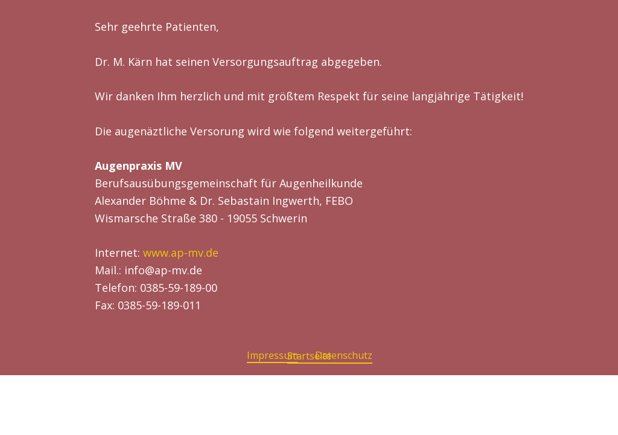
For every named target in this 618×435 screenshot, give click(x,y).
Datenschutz (343, 355)
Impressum (272, 355)
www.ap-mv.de (180, 252)
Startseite (309, 355)
